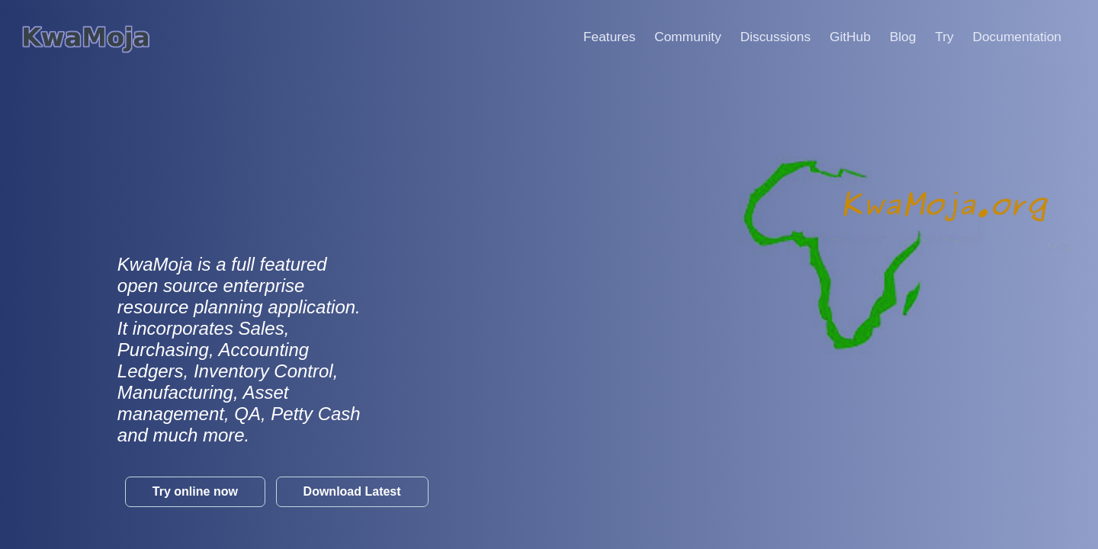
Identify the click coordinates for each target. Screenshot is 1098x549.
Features (617, 36)
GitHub (857, 36)
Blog (910, 36)
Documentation (1024, 36)
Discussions (783, 36)
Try (951, 36)
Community (695, 36)
